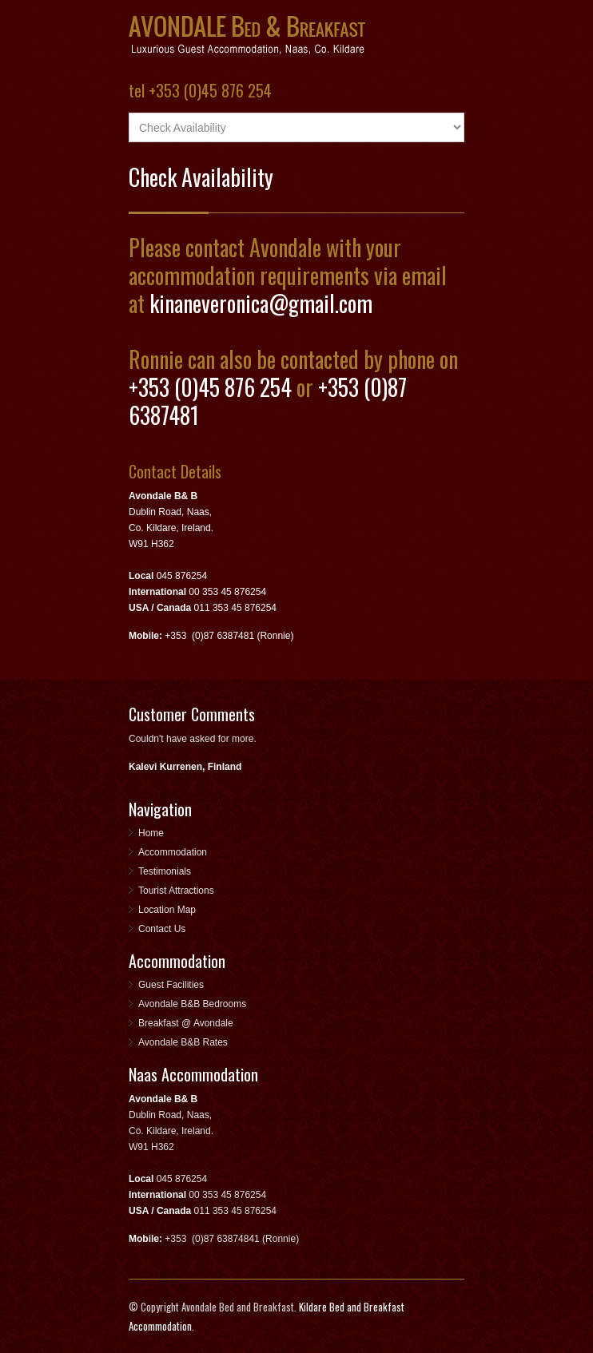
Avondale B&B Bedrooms (192, 1004)
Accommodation (172, 852)
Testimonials (164, 871)
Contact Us (161, 928)
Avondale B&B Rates (183, 1042)
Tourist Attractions (176, 890)
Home (151, 833)
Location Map (167, 909)
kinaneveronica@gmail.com (260, 303)
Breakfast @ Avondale (185, 1023)
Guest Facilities (171, 984)
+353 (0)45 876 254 (210, 387)
